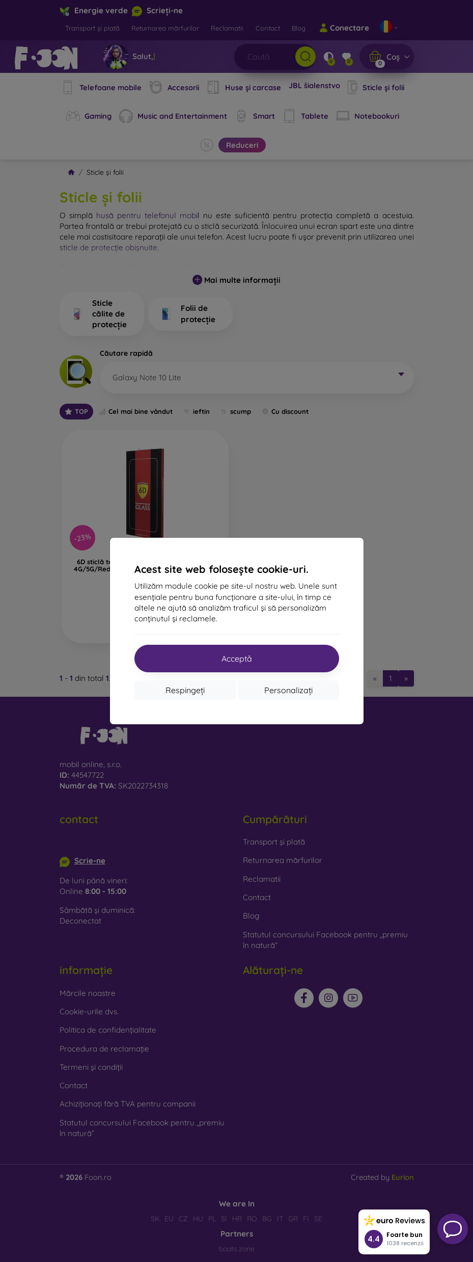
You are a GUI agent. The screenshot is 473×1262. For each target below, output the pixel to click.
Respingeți (185, 690)
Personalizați (288, 690)
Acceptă (236, 658)
